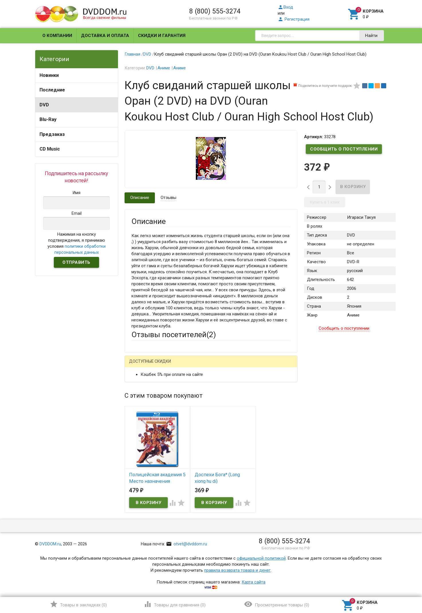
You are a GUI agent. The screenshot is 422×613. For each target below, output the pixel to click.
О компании (57, 35)
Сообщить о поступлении (344, 149)
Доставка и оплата (105, 35)
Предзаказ (52, 134)
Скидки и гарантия (162, 35)
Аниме (163, 68)
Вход (285, 7)
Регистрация (293, 19)
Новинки (49, 75)
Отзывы (168, 197)
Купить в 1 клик (325, 202)
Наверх (398, 585)
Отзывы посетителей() (173, 334)
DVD (44, 105)
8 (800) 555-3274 (214, 11)
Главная (132, 54)
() (78, 604)
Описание (139, 197)
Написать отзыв (161, 363)
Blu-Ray (48, 119)
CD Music (50, 149)
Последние (52, 90)
